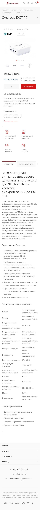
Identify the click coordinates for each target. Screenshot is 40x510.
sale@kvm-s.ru (21, 474)
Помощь (6, 462)
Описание (8, 164)
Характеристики (26, 164)
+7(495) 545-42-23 (20, 470)
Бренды (5, 451)
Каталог (5, 445)
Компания (7, 456)
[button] (17, 60)
